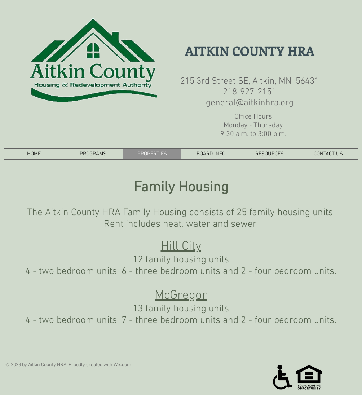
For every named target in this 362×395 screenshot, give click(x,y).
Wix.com (122, 365)
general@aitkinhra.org (249, 103)
